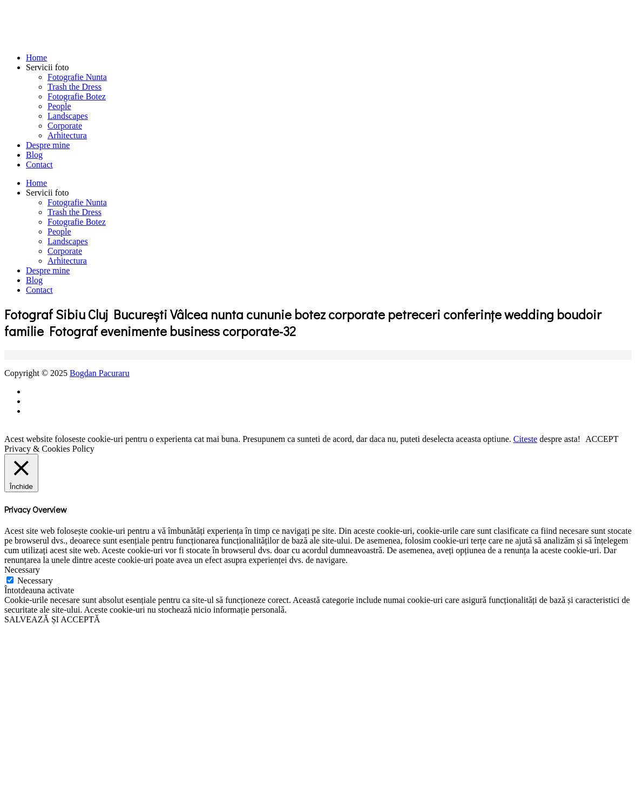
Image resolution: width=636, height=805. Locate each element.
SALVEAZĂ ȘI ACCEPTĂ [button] (52, 619)
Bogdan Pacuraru (100, 373)
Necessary (35, 580)
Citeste (525, 439)
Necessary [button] (22, 569)
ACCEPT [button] (601, 439)
